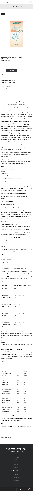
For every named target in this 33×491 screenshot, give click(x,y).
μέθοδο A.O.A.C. (10, 273)
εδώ (26, 163)
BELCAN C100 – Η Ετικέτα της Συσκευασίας (10, 240)
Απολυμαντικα (7, 86)
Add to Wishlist (2, 75)
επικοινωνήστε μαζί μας (26, 426)
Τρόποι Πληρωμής (16, 466)
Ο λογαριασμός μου (16, 472)
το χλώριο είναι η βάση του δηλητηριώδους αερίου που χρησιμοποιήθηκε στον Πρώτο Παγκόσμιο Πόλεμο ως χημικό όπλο (16, 123)
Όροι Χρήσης (16, 464)
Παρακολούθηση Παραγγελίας (16, 477)
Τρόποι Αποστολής (16, 467)
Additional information (6, 437)
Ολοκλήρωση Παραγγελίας (16, 475)
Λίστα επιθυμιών (16, 480)
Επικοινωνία (16, 459)
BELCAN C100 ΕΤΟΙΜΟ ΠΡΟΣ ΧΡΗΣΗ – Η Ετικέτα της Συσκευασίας (14, 243)
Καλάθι (16, 474)
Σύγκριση (16, 478)
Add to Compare (4, 75)
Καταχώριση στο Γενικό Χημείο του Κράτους (10, 224)
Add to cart (11, 70)
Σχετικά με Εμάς (16, 457)
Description (3, 92)
